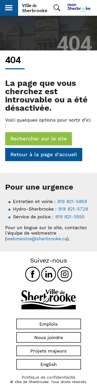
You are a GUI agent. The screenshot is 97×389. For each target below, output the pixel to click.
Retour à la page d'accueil (43, 154)
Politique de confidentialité (48, 377)
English (48, 364)
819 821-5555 (69, 216)
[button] (8, 6)
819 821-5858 (72, 201)
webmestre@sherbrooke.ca (36, 238)
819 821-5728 (73, 209)
